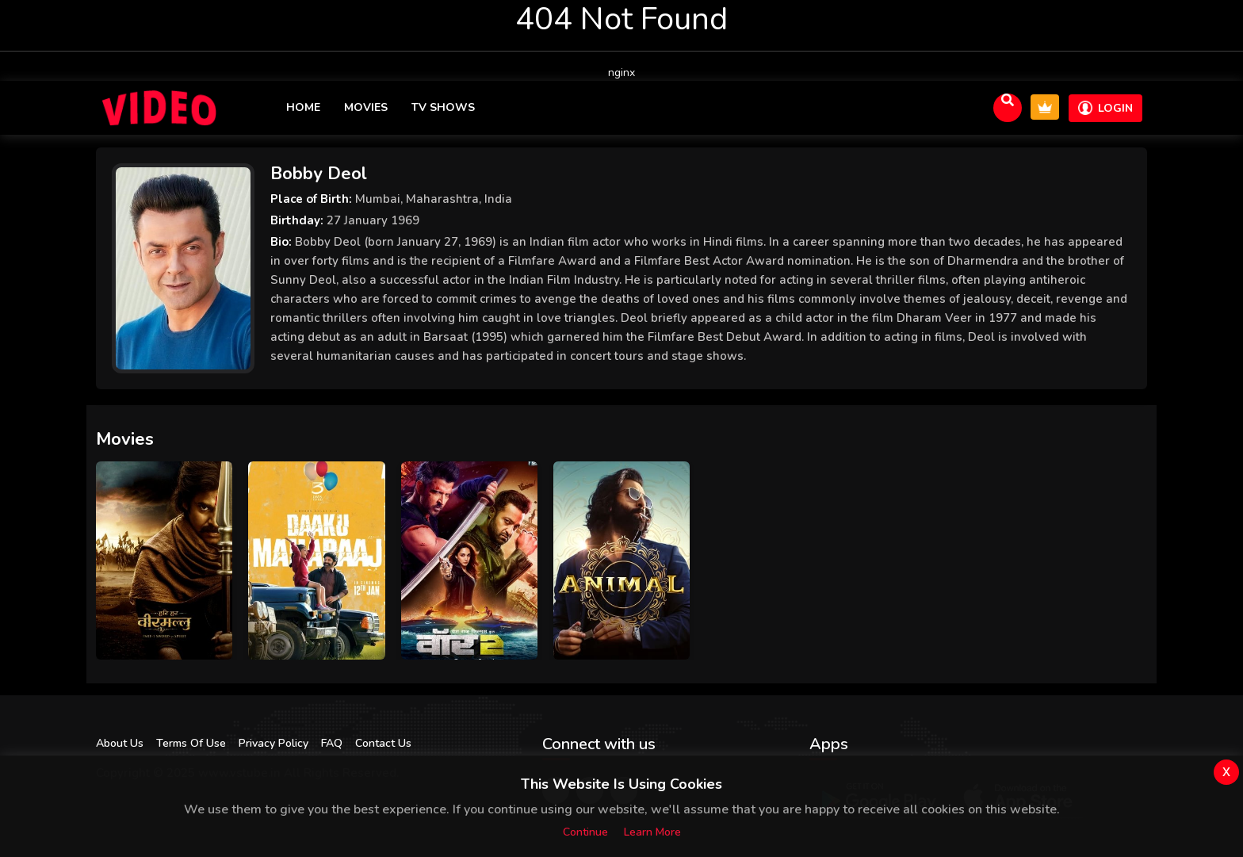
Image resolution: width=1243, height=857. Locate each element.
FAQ (331, 743)
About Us (119, 743)
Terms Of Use (191, 743)
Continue (585, 832)
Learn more (652, 832)
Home (303, 107)
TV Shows (443, 107)
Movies (366, 107)
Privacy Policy (273, 743)
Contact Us (383, 743)
